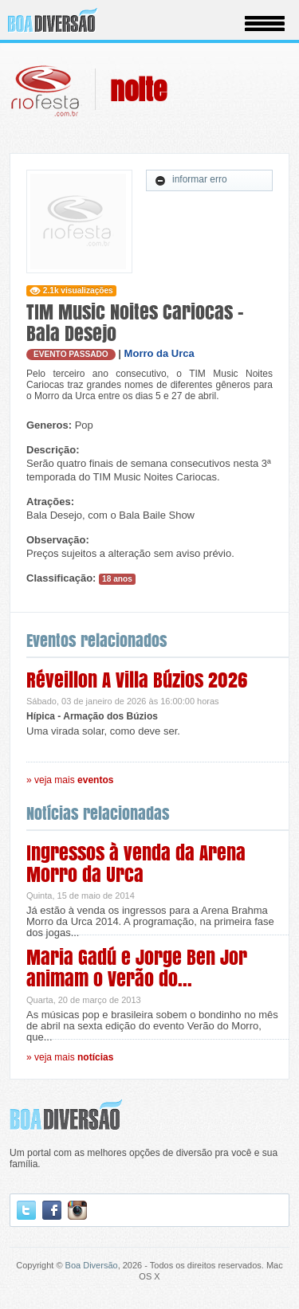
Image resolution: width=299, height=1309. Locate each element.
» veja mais (69, 780)
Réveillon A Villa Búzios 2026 (137, 680)
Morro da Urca (159, 353)
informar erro (191, 180)
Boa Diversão (91, 1265)
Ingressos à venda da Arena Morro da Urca (136, 863)
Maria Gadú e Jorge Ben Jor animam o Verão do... (136, 968)
